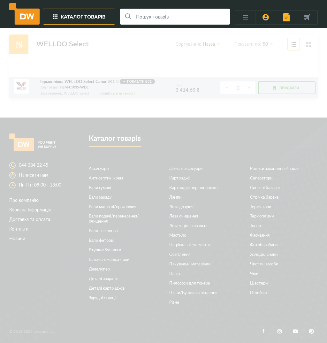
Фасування (260, 235)
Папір (174, 273)
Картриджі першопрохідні (193, 187)
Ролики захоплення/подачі (275, 168)
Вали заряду (100, 197)
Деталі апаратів (103, 278)
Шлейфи (258, 292)
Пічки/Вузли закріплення (193, 292)
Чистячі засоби (264, 263)
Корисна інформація (30, 210)
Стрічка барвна (264, 197)
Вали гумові (100, 187)
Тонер (255, 225)
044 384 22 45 (33, 165)
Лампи (175, 197)
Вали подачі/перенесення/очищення (114, 218)
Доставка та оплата (29, 219)
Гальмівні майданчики (109, 259)
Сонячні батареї (265, 187)
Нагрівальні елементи (189, 244)
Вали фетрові (101, 240)
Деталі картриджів (107, 288)
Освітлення (179, 254)
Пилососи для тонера (189, 283)
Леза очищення (183, 215)
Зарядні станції (103, 297)
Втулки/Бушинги (105, 249)
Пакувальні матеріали (189, 263)
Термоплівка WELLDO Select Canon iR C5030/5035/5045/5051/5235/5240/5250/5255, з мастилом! (97, 82)
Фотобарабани (264, 244)
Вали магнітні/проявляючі (113, 206)
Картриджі (179, 177)
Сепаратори (261, 177)
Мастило (177, 235)
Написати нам (33, 175)
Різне (174, 302)
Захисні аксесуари (185, 168)
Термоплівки (262, 215)
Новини (17, 238)
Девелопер (99, 268)
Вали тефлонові (103, 230)
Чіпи (254, 273)
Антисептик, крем (106, 177)
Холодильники (264, 254)
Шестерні (259, 283)
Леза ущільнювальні (188, 225)
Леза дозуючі (181, 206)
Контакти (18, 229)
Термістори (260, 206)
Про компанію (24, 200)
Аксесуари (99, 168)
